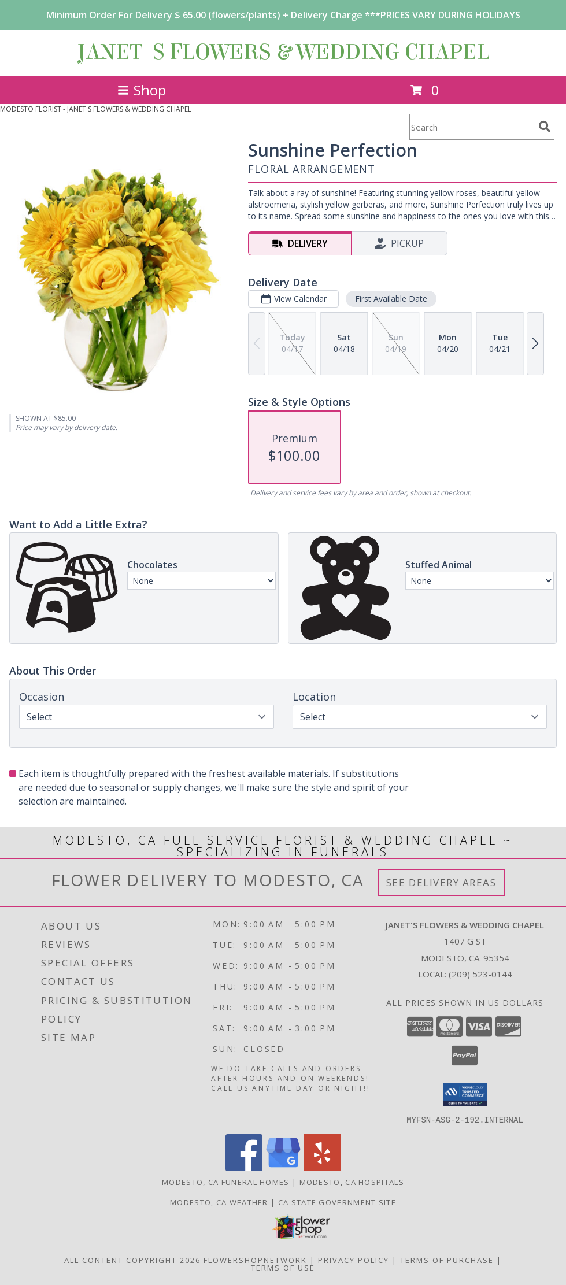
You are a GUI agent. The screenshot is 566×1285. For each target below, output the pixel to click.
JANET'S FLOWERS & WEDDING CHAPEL (283, 52)
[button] (465, 1094)
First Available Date (391, 298)
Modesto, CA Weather (219, 1202)
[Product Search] (472, 126)
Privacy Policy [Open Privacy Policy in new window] (353, 1259)
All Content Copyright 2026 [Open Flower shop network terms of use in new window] (132, 1259)
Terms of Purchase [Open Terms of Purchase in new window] (447, 1259)
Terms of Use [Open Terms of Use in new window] (283, 1267)
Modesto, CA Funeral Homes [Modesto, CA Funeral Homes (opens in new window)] (226, 1181)
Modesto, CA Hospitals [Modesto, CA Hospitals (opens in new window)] (351, 1181)
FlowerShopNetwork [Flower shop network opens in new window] (255, 1259)
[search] (544, 126)
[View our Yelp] (322, 1167)
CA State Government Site (337, 1202)
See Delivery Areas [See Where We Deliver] (441, 882)
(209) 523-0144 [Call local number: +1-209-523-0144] (480, 974)
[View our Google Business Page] (283, 1167)
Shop (141, 89)
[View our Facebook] (243, 1167)
